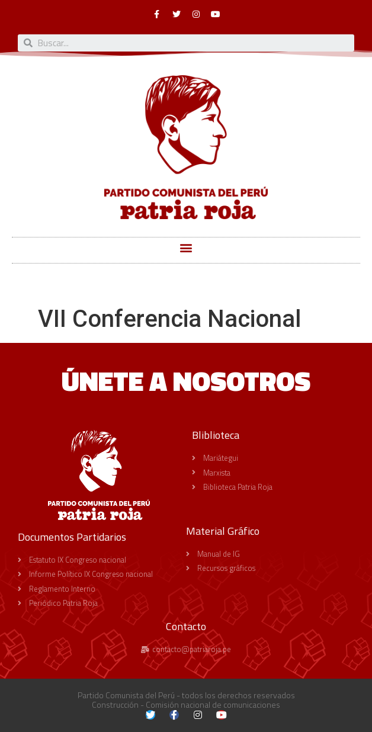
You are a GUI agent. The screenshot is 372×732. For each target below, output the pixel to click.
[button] (186, 247)
